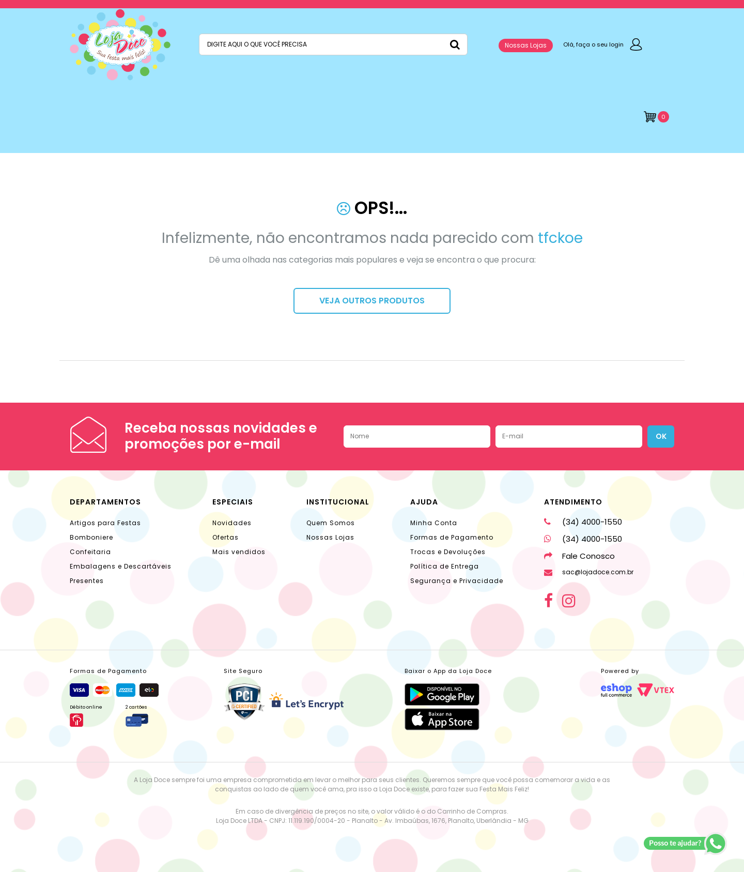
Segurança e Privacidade (456, 580)
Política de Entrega (444, 566)
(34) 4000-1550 (583, 521)
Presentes (87, 580)
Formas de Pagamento (451, 537)
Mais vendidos (239, 551)
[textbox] (333, 44)
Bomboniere (91, 537)
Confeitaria (90, 551)
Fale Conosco (579, 555)
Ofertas (225, 537)
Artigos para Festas (105, 522)
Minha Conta (433, 522)
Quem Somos (330, 522)
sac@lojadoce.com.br (588, 572)
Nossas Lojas (526, 45)
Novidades (232, 522)
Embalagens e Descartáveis (121, 566)
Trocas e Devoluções (448, 551)
